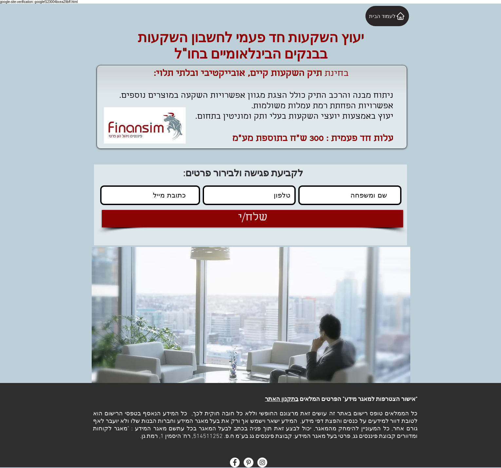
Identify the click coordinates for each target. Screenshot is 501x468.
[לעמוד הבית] (387, 16)
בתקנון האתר (281, 399)
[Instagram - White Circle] (262, 462)
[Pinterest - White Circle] (248, 462)
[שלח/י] (252, 218)
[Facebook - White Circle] (235, 462)
